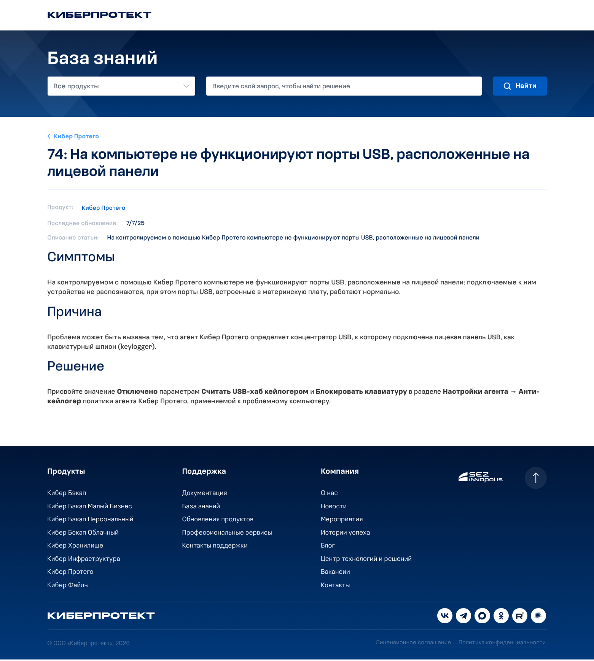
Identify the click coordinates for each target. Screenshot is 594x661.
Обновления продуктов (218, 520)
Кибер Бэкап (67, 493)
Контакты (334, 587)
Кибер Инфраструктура (84, 560)
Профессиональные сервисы (227, 533)
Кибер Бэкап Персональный (91, 520)
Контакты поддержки (215, 547)
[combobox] (121, 86)
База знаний (201, 507)
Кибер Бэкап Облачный (84, 533)
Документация (204, 493)
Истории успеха (344, 533)
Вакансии (334, 573)
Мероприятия (341, 520)
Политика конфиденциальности (502, 645)
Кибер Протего (77, 137)
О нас (328, 493)
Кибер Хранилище (76, 547)
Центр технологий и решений (366, 560)
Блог (327, 547)
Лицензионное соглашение (412, 645)
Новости (333, 507)
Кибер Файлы (68, 587)
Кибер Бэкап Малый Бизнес (91, 507)
